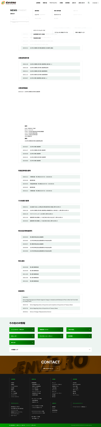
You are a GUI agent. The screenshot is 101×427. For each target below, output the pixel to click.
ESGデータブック (14, 415)
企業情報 (38, 3)
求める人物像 (75, 386)
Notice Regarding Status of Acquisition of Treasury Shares (44, 308)
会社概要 (12, 387)
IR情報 (61, 3)
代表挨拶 (12, 382)
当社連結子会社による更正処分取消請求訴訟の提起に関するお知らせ (45, 207)
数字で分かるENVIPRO (77, 384)
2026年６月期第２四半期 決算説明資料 (38, 71)
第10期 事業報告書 (34, 281)
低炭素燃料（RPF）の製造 (36, 393)
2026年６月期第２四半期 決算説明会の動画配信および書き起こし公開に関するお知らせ (49, 210)
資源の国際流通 (35, 400)
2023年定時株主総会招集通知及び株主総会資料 (41, 251)
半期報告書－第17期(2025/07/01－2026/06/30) (41, 177)
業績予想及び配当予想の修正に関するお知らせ (40, 37)
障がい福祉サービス (35, 418)
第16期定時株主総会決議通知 (36, 237)
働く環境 (74, 391)
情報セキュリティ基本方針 (21, 425)
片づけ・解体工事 (35, 387)
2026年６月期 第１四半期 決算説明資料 (39, 74)
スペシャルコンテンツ (78, 403)
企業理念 (12, 384)
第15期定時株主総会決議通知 (36, 244)
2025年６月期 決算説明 (35, 146)
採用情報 (67, 3)
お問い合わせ (82, 3)
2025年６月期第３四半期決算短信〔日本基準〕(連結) (41, 48)
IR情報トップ (14, 349)
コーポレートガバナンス (15, 396)
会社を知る (75, 382)
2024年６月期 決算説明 (35, 153)
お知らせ (74, 3)
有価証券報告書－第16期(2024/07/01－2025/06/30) (42, 184)
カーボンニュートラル (14, 410)
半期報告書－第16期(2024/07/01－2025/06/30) (41, 191)
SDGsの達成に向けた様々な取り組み (17, 408)
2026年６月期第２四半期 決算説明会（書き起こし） (41, 64)
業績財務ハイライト (55, 386)
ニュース (53, 408)
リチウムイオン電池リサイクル (37, 407)
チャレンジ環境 (75, 387)
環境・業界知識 (54, 410)
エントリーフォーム (76, 394)
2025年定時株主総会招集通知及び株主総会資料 (41, 240)
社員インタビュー (76, 389)
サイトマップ (28, 425)
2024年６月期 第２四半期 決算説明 (38, 157)
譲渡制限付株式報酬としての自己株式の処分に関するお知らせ (44, 221)
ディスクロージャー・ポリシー (57, 393)
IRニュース (54, 382)
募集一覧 (74, 393)
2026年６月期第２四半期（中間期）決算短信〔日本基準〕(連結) (43, 34)
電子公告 (53, 396)
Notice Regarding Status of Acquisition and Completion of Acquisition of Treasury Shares (51, 305)
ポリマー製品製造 (35, 389)
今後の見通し (54, 387)
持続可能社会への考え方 (15, 406)
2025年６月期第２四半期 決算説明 (37, 150)
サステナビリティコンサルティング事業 (38, 412)
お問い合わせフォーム (48, 368)
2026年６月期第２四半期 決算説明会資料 (39, 67)
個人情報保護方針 (12, 425)
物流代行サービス (35, 402)
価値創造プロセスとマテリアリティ (16, 412)
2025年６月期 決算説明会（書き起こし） (38, 78)
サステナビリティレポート (15, 413)
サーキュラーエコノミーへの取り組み (79, 406)
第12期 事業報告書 (34, 274)
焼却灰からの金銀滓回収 (36, 386)
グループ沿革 (13, 391)
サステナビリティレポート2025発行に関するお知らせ (41, 214)
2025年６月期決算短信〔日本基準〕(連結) (39, 44)
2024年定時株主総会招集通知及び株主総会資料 (41, 247)
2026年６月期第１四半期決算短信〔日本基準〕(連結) (41, 41)
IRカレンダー (54, 391)
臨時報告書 (32, 180)
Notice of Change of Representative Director (40, 312)
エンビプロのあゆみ (14, 386)
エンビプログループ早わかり (57, 384)
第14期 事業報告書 (34, 267)
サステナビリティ (53, 3)
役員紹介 (12, 389)
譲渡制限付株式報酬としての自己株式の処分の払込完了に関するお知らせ (46, 217)
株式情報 (53, 394)
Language (94, 2)
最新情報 (53, 406)
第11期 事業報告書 (34, 277)
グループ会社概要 (14, 393)
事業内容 (45, 3)
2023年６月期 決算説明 (35, 160)
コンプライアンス (13, 394)
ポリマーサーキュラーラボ (36, 391)
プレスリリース (54, 412)
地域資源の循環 (35, 394)
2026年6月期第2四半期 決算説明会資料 (34, 141)
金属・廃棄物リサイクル (36, 384)
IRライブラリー (54, 389)
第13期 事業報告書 (34, 270)
